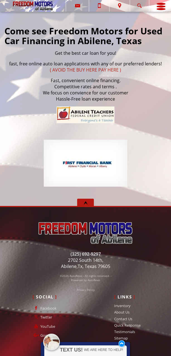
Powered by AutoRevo (85, 280)
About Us (122, 312)
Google (42, 335)
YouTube (44, 326)
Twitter (42, 317)
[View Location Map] (119, 6)
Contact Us (123, 318)
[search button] (139, 4)
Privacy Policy (86, 290)
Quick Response (127, 325)
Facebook (45, 308)
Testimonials (124, 331)
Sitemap (121, 338)
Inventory (122, 305)
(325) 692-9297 (85, 254)
